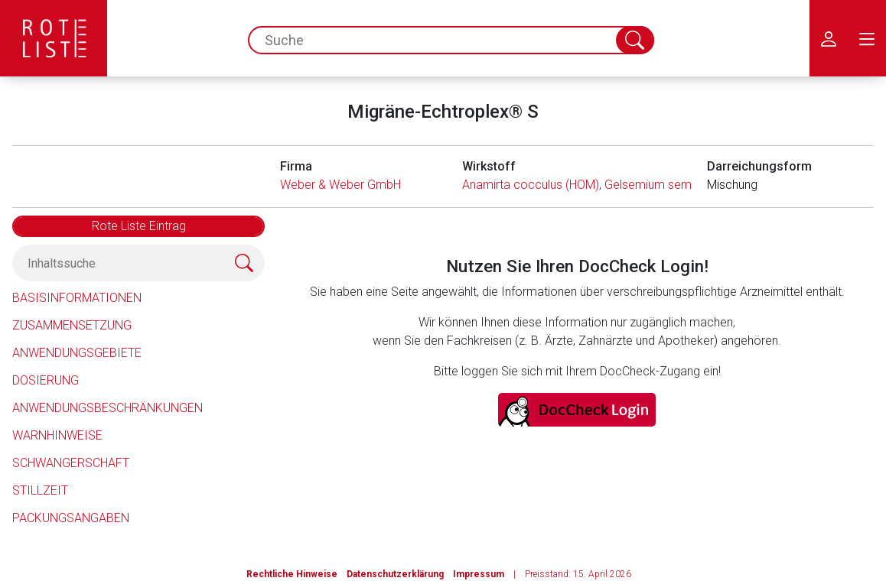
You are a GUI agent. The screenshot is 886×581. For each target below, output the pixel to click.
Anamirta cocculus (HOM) (530, 184)
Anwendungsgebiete (77, 353)
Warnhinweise (57, 435)
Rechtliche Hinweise (291, 574)
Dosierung (45, 380)
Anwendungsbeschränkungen (107, 408)
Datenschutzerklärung (395, 574)
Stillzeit (40, 490)
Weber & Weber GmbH (340, 184)
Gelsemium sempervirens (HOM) (690, 184)
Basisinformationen (77, 297)
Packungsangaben (70, 518)
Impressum (478, 574)
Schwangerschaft (70, 463)
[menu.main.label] (867, 38)
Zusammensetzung (72, 325)
